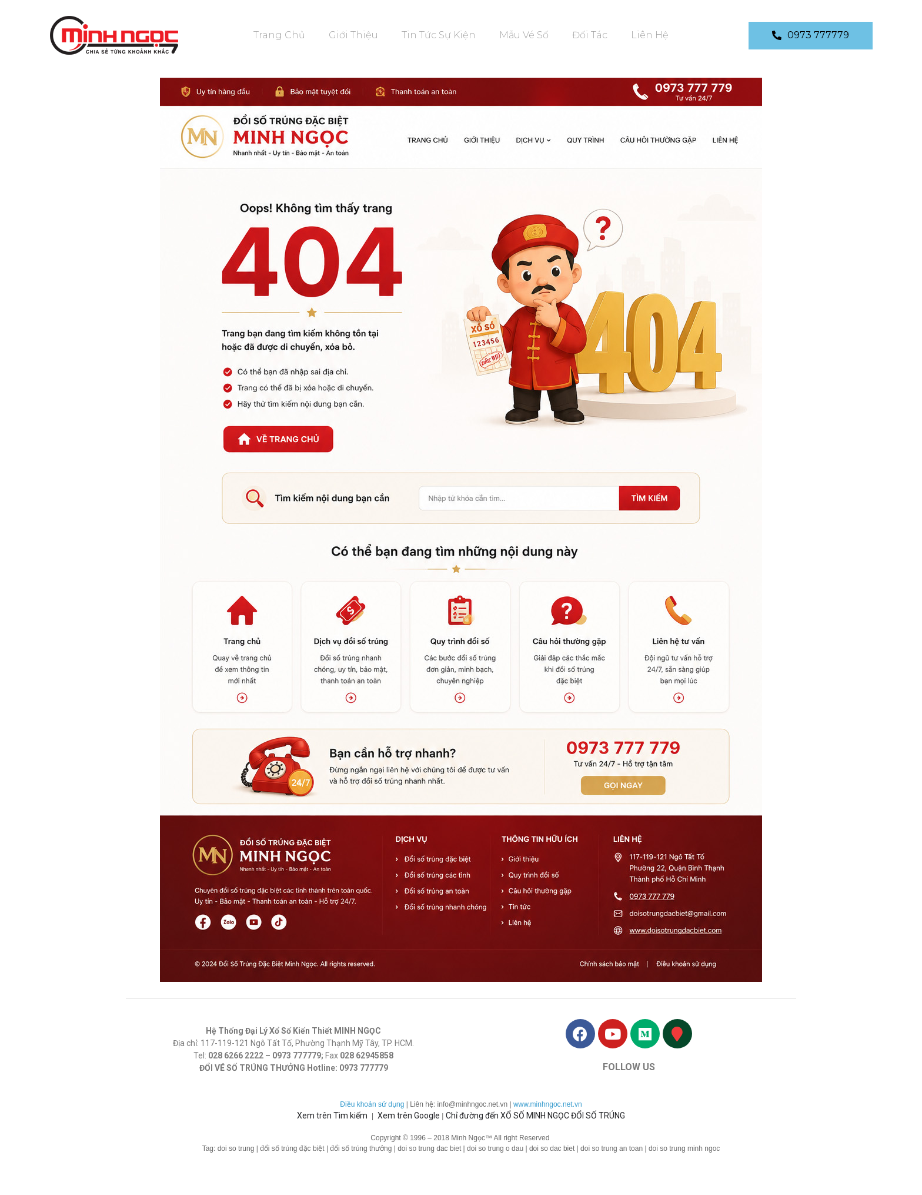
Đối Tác (589, 35)
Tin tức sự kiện (439, 35)
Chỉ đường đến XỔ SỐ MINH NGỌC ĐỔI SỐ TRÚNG (535, 1115)
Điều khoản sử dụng (372, 1104)
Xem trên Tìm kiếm (332, 1115)
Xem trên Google (409, 1115)
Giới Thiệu (353, 35)
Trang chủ (279, 35)
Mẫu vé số (524, 35)
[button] (811, 35)
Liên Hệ (650, 35)
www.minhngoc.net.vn (547, 1104)
